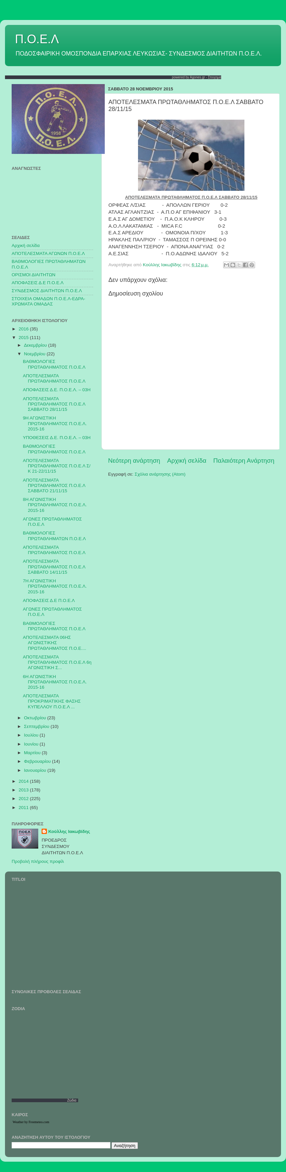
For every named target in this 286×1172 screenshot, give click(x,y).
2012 (24, 798)
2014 (24, 781)
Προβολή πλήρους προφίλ (38, 861)
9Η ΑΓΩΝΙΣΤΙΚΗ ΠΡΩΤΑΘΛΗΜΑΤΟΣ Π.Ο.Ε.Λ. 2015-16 (55, 423)
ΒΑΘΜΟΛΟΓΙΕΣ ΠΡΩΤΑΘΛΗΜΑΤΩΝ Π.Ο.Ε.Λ (54, 535)
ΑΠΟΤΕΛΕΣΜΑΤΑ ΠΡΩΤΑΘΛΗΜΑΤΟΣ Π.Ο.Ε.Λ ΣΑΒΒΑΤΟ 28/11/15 (54, 404)
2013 (24, 789)
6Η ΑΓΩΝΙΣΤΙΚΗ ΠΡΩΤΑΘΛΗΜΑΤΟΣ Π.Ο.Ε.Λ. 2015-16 (55, 682)
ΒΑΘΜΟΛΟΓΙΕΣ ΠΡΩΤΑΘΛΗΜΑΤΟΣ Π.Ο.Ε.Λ (54, 364)
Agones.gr (197, 77)
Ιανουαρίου (35, 770)
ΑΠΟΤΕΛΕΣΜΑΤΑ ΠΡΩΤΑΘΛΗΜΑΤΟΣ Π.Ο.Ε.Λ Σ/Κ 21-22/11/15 (56, 466)
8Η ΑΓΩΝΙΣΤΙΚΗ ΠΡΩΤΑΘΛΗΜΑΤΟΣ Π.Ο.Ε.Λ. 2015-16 (55, 505)
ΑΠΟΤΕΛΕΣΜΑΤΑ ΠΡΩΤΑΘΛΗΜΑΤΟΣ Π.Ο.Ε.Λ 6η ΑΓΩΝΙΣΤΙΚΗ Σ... (57, 662)
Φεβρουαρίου (38, 761)
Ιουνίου (32, 744)
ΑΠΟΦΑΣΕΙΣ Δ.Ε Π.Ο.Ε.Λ (38, 282)
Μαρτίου (33, 752)
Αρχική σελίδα (187, 460)
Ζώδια (71, 1100)
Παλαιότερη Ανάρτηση (243, 460)
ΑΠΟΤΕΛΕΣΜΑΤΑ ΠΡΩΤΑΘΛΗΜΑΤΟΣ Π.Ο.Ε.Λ (54, 378)
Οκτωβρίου (35, 717)
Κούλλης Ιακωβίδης (69, 831)
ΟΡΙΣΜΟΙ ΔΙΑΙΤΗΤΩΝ (33, 274)
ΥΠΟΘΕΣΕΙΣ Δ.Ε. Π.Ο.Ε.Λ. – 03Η (57, 437)
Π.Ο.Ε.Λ (37, 39)
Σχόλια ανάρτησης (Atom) (160, 474)
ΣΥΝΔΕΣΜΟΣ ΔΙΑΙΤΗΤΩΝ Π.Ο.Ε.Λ (47, 290)
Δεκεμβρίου (36, 345)
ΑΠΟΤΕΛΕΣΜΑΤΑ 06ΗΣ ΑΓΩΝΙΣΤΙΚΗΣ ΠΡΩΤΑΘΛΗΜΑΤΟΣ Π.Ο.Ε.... (54, 642)
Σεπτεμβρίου (37, 726)
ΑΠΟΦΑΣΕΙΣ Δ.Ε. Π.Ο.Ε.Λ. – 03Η (56, 389)
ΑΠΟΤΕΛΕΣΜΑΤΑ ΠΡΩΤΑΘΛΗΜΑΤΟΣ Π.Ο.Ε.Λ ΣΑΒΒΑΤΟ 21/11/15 (54, 485)
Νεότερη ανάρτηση (134, 460)
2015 (24, 337)
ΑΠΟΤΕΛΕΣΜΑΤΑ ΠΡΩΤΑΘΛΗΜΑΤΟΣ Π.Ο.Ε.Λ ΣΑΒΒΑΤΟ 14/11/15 (54, 566)
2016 (24, 328)
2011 (24, 807)
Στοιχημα (214, 77)
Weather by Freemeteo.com (31, 1122)
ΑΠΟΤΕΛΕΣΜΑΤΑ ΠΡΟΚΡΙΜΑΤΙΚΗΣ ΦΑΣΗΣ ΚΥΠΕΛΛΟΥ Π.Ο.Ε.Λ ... (52, 701)
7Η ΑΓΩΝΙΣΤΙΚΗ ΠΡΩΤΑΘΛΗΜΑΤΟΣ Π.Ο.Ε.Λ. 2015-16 (55, 586)
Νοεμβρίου (35, 353)
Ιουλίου (32, 735)
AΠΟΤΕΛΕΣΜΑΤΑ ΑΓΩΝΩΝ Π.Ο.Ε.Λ (48, 253)
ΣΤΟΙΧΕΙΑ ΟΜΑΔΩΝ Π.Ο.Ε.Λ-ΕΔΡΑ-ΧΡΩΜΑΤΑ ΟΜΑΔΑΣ (48, 301)
